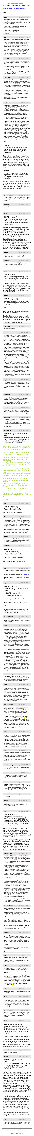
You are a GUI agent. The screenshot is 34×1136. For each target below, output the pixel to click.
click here (27, 1130)
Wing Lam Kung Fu (25, 574)
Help (9, 3)
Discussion (16, 8)
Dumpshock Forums (7, 8)
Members (16, 3)
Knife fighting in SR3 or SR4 (20, 5)
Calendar (21, 3)
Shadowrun (22, 8)
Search (12, 3)
